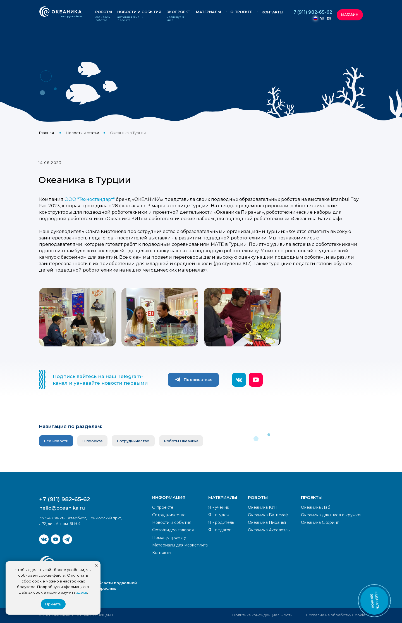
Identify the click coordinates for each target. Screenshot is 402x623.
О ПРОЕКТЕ (241, 11)
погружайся (71, 16)
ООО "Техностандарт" (89, 199)
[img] (44, 539)
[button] (374, 600)
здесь (81, 592)
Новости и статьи (82, 132)
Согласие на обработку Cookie (335, 615)
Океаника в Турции (128, 132)
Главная (46, 132)
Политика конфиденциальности (262, 615)
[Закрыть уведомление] (96, 565)
